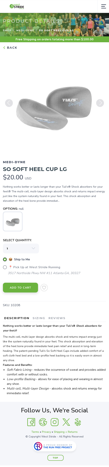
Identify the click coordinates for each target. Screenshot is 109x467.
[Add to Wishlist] (44, 287)
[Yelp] (78, 422)
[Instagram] (54, 422)
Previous (9, 104)
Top (55, 457)
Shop (7, 30)
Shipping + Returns (66, 432)
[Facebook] (31, 422)
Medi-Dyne (25, 30)
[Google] (43, 422)
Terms (35, 432)
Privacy (46, 432)
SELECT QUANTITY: (17, 240)
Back (10, 48)
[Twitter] (66, 422)
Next (100, 104)
